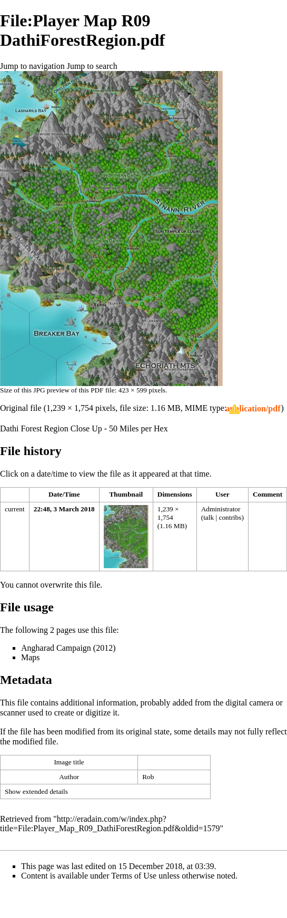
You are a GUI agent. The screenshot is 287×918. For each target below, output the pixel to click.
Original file (21, 407)
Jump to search (92, 66)
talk (208, 517)
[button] (253, 409)
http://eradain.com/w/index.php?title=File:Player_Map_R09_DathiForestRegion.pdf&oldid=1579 (110, 823)
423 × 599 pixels (141, 390)
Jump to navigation (32, 66)
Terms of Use (133, 875)
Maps (30, 657)
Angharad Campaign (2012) (68, 647)
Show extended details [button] (36, 791)
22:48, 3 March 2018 (64, 509)
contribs (230, 517)
